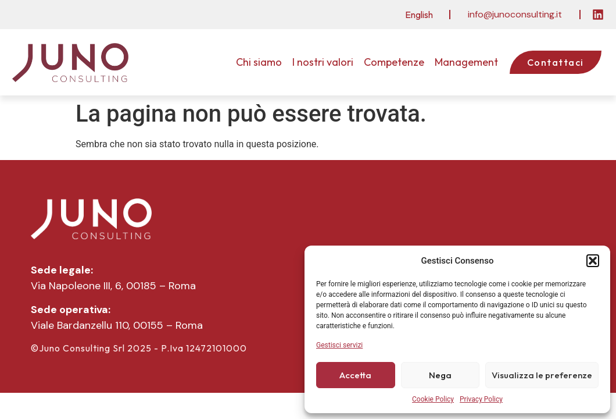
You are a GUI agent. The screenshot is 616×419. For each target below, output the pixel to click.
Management (466, 62)
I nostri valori (322, 62)
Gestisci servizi (339, 345)
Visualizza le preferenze (542, 375)
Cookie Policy (433, 399)
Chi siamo (259, 62)
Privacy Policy (481, 399)
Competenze (394, 62)
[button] (593, 261)
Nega (440, 375)
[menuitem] (419, 14)
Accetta (355, 375)
